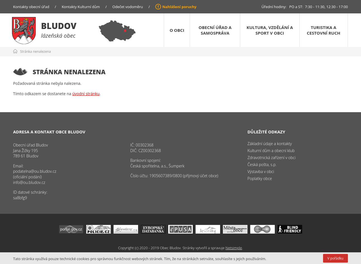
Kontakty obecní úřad (31, 6)
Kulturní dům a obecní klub (271, 150)
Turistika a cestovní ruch (323, 30)
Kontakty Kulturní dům (81, 6)
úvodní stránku (86, 93)
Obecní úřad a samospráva (215, 30)
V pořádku (335, 258)
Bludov (58, 26)
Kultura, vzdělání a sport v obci (270, 30)
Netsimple (233, 247)
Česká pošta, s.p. (261, 164)
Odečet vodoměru (127, 6)
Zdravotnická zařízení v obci (271, 157)
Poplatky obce (259, 178)
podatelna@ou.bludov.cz (34, 171)
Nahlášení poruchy (179, 6)
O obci (177, 30)
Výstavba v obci (260, 171)
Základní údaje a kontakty (269, 143)
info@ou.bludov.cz (29, 182)
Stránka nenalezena (35, 51)
